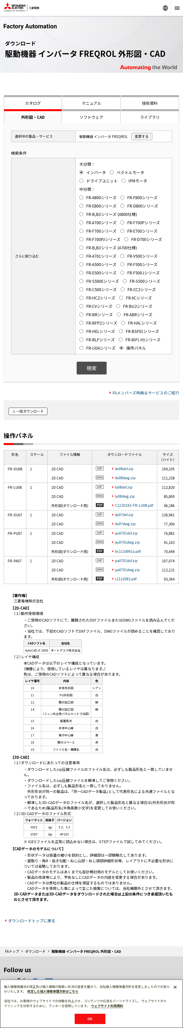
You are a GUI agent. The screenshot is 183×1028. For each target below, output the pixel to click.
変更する (142, 136)
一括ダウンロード (30, 411)
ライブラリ (150, 117)
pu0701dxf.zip (126, 533)
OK (89, 1018)
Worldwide (165, 8)
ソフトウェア (91, 117)
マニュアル (91, 103)
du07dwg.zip (125, 523)
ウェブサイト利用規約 (107, 1005)
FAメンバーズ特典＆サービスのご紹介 (146, 393)
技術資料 (150, 103)
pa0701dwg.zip (127, 569)
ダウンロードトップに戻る (31, 921)
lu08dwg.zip (125, 496)
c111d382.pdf (126, 578)
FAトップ (12, 951)
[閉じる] (175, 987)
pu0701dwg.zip (127, 542)
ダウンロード (35, 951)
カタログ (33, 103)
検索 (92, 368)
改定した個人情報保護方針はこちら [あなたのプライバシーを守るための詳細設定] (52, 991)
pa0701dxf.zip (126, 560)
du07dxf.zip (124, 514)
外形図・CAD (33, 117)
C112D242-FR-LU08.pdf (134, 505)
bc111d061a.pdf (128, 551)
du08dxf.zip (124, 468)
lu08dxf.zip (123, 487)
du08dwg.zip (125, 477)
